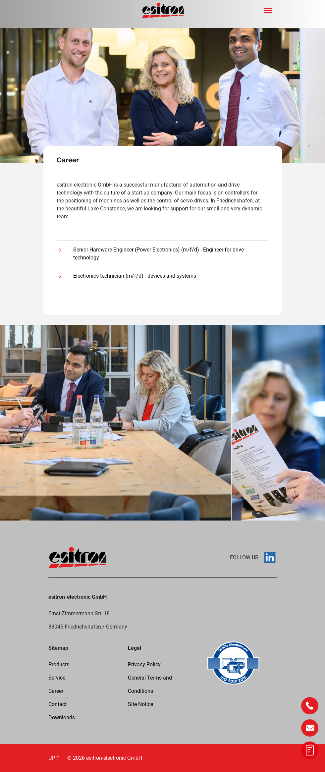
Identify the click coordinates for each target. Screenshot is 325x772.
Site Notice (140, 704)
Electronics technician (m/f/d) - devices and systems (134, 276)
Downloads (61, 717)
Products (58, 664)
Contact (57, 704)
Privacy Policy (144, 664)
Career (55, 691)
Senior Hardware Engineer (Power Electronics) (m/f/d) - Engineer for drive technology (158, 254)
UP (53, 758)
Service (56, 678)
